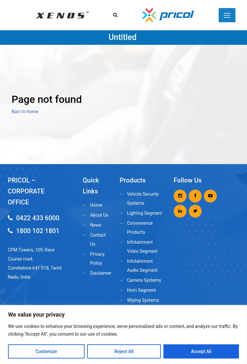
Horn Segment (141, 290)
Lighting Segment (144, 213)
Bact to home (25, 111)
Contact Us (98, 239)
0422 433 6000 (33, 218)
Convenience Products (140, 228)
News (95, 225)
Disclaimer (100, 273)
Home (96, 205)
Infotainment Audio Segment (142, 266)
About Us (99, 215)
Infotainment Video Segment (142, 247)
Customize (46, 351)
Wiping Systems (143, 300)
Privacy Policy (97, 258)
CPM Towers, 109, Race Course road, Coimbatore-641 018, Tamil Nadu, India (35, 263)
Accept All (201, 351)
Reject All (123, 351)
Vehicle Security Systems (143, 199)
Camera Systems (144, 280)
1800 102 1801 (33, 230)
